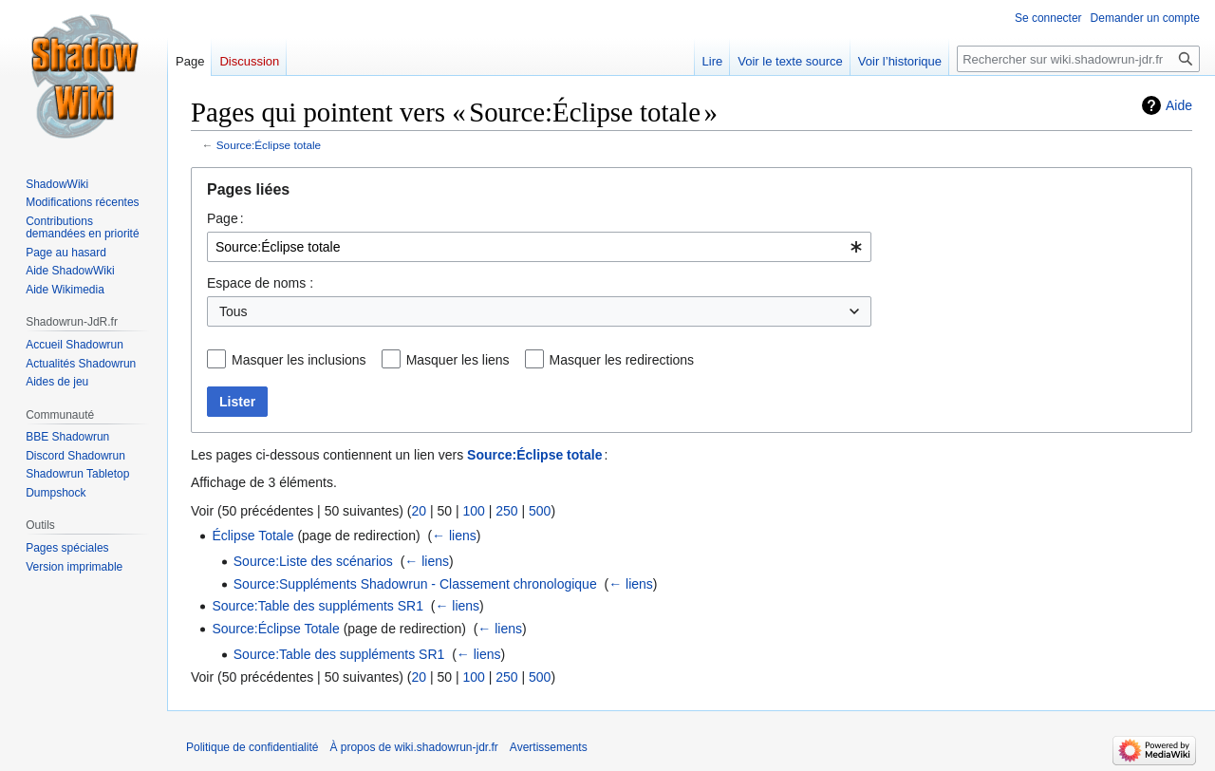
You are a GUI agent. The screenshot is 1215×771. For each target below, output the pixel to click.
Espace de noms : (260, 283)
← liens (454, 535)
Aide (1179, 105)
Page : (225, 218)
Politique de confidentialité (252, 747)
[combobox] (539, 247)
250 (506, 510)
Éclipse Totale (252, 535)
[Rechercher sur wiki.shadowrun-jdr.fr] (1078, 59)
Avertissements (549, 747)
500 (540, 510)
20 (418, 510)
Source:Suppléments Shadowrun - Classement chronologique (415, 584)
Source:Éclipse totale (268, 145)
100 (473, 510)
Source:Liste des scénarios (313, 561)
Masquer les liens (458, 359)
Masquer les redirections (622, 359)
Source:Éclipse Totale (275, 628)
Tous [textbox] (233, 311)
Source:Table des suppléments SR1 (317, 605)
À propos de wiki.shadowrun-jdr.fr (413, 747)
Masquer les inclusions (299, 359)
